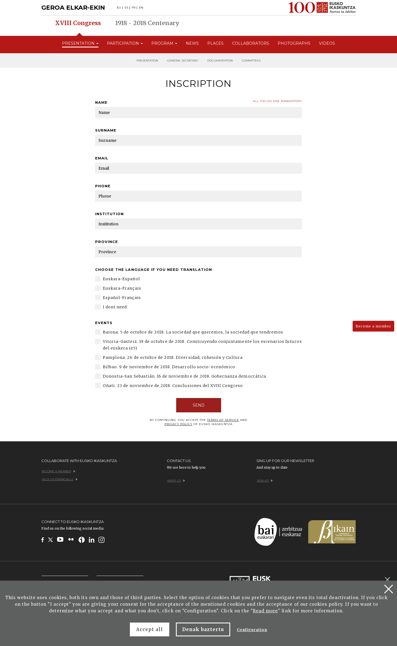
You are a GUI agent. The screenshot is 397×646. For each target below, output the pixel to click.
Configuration (252, 630)
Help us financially (59, 479)
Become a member (373, 326)
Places (215, 43)
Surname (105, 130)
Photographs (294, 43)
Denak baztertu (203, 629)
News (192, 43)
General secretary (182, 60)
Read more (265, 610)
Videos (327, 43)
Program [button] (164, 43)
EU (119, 7)
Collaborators (250, 43)
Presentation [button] (80, 43)
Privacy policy (178, 424)
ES (126, 7)
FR (133, 7)
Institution (109, 214)
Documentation (220, 60)
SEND (199, 405)
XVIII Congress (78, 23)
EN (141, 7)
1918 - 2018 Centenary (147, 23)
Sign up (265, 480)
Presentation (147, 60)
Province (106, 241)
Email (101, 158)
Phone (103, 186)
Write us (176, 480)
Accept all (149, 629)
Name (101, 102)
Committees (251, 60)
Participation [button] (125, 43)
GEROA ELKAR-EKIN (73, 7)
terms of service (223, 420)
